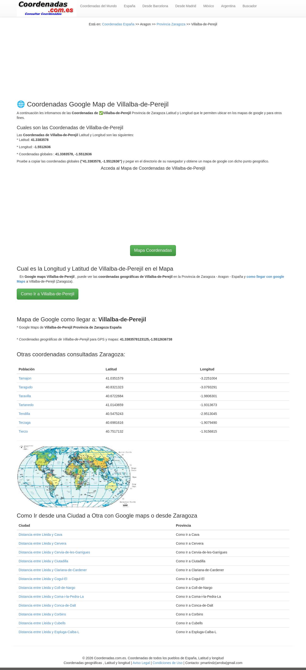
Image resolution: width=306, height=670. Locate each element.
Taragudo (26, 387)
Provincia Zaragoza (171, 24)
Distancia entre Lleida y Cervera (42, 543)
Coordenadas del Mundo (98, 6)
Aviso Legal (141, 663)
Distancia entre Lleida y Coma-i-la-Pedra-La (51, 596)
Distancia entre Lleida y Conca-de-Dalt (47, 605)
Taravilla (25, 396)
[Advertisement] (153, 60)
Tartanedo (26, 405)
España (129, 6)
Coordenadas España (118, 24)
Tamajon (25, 378)
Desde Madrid (185, 6)
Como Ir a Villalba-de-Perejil (47, 293)
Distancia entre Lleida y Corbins (42, 614)
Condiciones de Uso (167, 663)
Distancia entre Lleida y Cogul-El (43, 579)
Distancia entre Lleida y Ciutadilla (43, 561)
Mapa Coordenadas (153, 250)
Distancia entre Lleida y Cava (40, 534)
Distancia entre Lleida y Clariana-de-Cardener (53, 570)
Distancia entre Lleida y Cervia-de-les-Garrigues (54, 552)
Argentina (228, 6)
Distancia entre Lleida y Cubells (42, 623)
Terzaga (25, 422)
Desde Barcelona (155, 6)
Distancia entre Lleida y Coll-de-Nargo (47, 588)
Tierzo (23, 431)
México (208, 6)
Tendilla (24, 414)
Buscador (250, 6)
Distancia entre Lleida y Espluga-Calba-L (49, 632)
